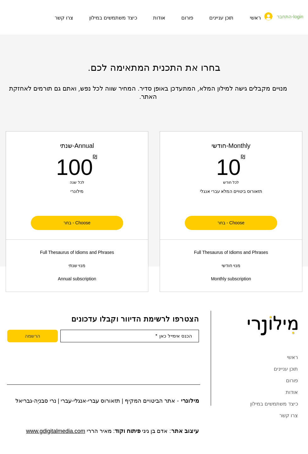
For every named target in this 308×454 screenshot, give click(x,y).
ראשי (292, 357)
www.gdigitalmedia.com (55, 431)
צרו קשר (288, 415)
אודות (292, 392)
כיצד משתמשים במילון (274, 404)
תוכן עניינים (286, 369)
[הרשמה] (32, 336)
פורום (292, 380)
